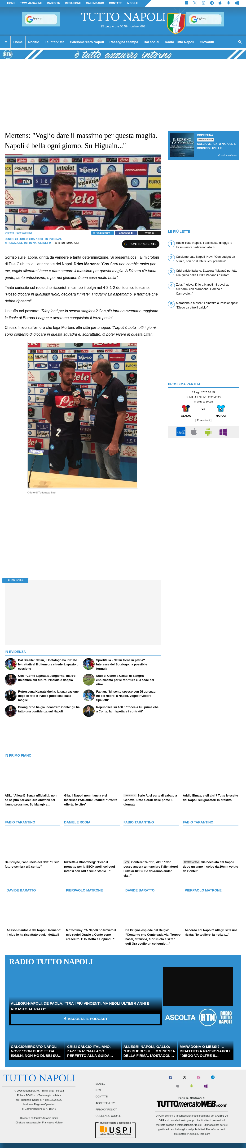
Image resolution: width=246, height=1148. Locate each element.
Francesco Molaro (52, 1122)
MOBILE (132, 3)
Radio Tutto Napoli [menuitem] (179, 42)
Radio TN (53, 3)
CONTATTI (116, 3)
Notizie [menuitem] (33, 42)
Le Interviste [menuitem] (54, 42)
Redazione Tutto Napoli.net (28, 242)
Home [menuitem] (18, 42)
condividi (126, 232)
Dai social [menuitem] (151, 42)
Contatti (102, 1096)
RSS (98, 1090)
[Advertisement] (203, 473)
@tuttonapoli (67, 242)
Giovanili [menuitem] (207, 42)
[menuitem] (5, 42)
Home (11, 3)
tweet (149, 232)
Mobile (100, 1083)
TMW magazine (31, 3)
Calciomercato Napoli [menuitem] (87, 42)
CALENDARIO (95, 3)
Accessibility (105, 1103)
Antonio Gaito (50, 1118)
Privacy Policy (106, 1109)
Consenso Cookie (108, 1115)
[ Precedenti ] (203, 420)
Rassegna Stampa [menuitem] (124, 42)
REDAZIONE (73, 3)
